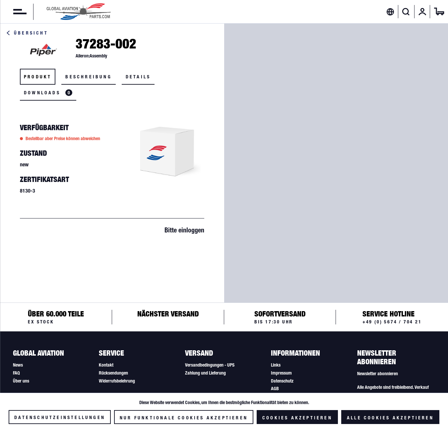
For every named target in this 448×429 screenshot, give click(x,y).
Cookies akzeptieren (297, 417)
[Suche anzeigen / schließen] (406, 11)
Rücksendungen (113, 373)
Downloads (48, 92)
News (18, 365)
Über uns (21, 381)
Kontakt (106, 365)
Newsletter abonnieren (377, 373)
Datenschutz (282, 381)
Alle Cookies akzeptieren (390, 417)
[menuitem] (13, 12)
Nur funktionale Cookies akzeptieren (184, 417)
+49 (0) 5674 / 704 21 (392, 321)
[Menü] (13, 11)
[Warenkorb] (439, 11)
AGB (275, 388)
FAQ (16, 373)
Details (138, 76)
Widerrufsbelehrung (117, 381)
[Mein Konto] (422, 11)
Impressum (281, 373)
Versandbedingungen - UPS (209, 365)
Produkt (37, 76)
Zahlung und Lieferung (205, 373)
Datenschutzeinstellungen (59, 417)
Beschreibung (88, 76)
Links (276, 365)
